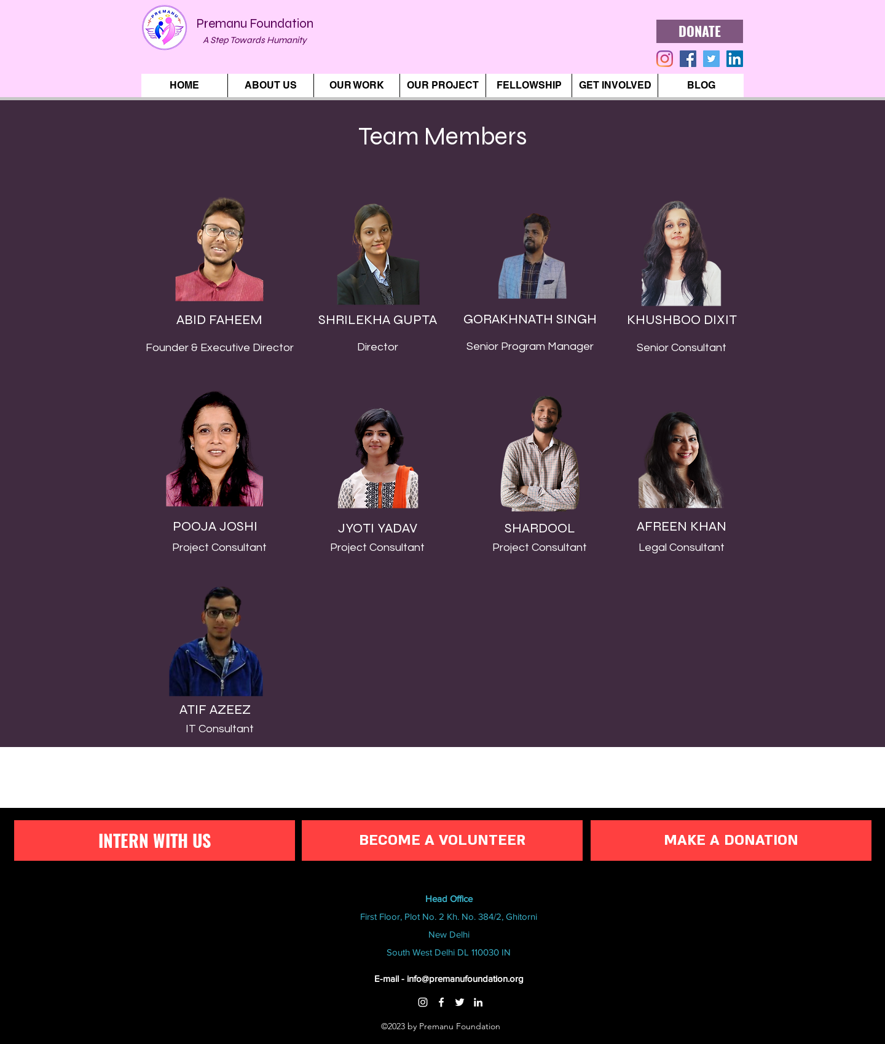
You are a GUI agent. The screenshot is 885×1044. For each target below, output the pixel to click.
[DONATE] (699, 31)
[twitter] (711, 58)
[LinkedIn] (734, 58)
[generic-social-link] (688, 58)
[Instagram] (423, 1002)
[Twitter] (460, 1002)
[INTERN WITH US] (154, 840)
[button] (270, 85)
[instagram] (664, 58)
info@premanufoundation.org (465, 978)
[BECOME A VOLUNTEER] (442, 840)
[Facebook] (441, 1002)
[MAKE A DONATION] (731, 840)
